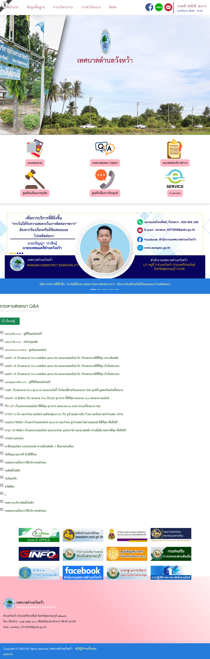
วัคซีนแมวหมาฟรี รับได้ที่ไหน (21, 454)
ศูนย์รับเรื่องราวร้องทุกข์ (105, 193)
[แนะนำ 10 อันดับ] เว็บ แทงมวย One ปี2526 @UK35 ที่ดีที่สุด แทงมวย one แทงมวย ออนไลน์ (57, 398)
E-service (175, 193)
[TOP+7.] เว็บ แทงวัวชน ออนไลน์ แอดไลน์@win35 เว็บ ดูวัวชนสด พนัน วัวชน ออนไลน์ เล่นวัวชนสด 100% (64, 414)
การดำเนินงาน (91, 7)
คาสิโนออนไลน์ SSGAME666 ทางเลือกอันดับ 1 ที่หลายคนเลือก (39, 446)
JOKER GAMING (14, 438)
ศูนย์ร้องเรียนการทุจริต (35, 193)
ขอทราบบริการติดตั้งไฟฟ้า (19, 503)
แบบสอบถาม (35, 163)
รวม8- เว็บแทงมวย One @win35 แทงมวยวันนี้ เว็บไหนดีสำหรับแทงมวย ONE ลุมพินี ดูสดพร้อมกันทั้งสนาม (64, 390)
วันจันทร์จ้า (11, 479)
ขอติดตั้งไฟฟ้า (13, 470)
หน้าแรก (13, 7)
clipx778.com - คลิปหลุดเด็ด (21, 342)
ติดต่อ (113, 7)
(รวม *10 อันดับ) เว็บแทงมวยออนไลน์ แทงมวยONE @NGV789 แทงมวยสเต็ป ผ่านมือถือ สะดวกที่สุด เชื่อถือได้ (65, 430)
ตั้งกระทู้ (8, 321)
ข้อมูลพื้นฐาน (36, 7)
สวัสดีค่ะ (9, 487)
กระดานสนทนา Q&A (19, 306)
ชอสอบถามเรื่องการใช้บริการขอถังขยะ (25, 462)
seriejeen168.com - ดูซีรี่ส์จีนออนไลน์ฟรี (27, 382)
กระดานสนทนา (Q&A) (105, 163)
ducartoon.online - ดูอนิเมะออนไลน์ (25, 350)
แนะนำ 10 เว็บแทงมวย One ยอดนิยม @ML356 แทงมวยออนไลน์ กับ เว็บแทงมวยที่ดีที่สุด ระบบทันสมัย (61, 358)
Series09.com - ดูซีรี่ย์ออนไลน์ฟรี (23, 334)
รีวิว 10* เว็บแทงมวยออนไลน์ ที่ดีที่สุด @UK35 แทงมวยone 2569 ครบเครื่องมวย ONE (53, 406)
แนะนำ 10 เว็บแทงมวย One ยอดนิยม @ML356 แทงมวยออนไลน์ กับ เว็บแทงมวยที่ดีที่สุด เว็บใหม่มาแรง (62, 366)
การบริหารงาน (63, 7)
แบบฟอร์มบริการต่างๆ (175, 163)
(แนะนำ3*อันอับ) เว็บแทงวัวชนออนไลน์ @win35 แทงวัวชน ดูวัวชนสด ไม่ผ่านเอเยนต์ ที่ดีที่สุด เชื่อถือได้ (61, 422)
